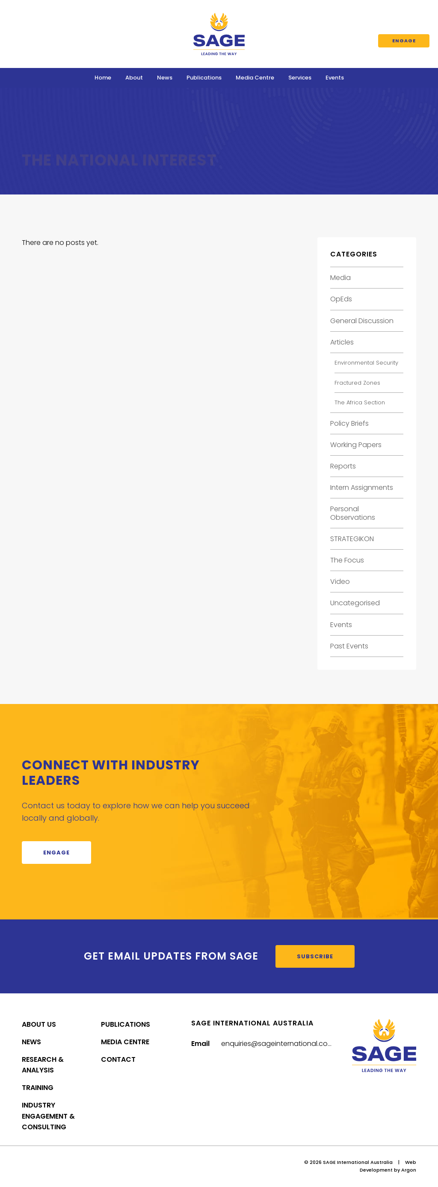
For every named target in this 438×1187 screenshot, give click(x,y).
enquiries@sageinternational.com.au (282, 1044)
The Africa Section (359, 402)
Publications (204, 78)
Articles (342, 342)
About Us (39, 1024)
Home (103, 78)
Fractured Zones (357, 383)
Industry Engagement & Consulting (48, 1116)
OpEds (341, 299)
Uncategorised (355, 603)
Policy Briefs (349, 423)
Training (37, 1088)
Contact (118, 1059)
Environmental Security (366, 363)
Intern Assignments (361, 487)
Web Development (388, 1166)
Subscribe (315, 956)
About (134, 78)
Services (299, 78)
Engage (404, 40)
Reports (343, 466)
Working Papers (356, 445)
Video (340, 581)
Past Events (349, 646)
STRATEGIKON (352, 539)
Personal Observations (352, 513)
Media (340, 278)
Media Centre (255, 78)
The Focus (347, 560)
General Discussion (362, 321)
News (164, 78)
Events (335, 78)
